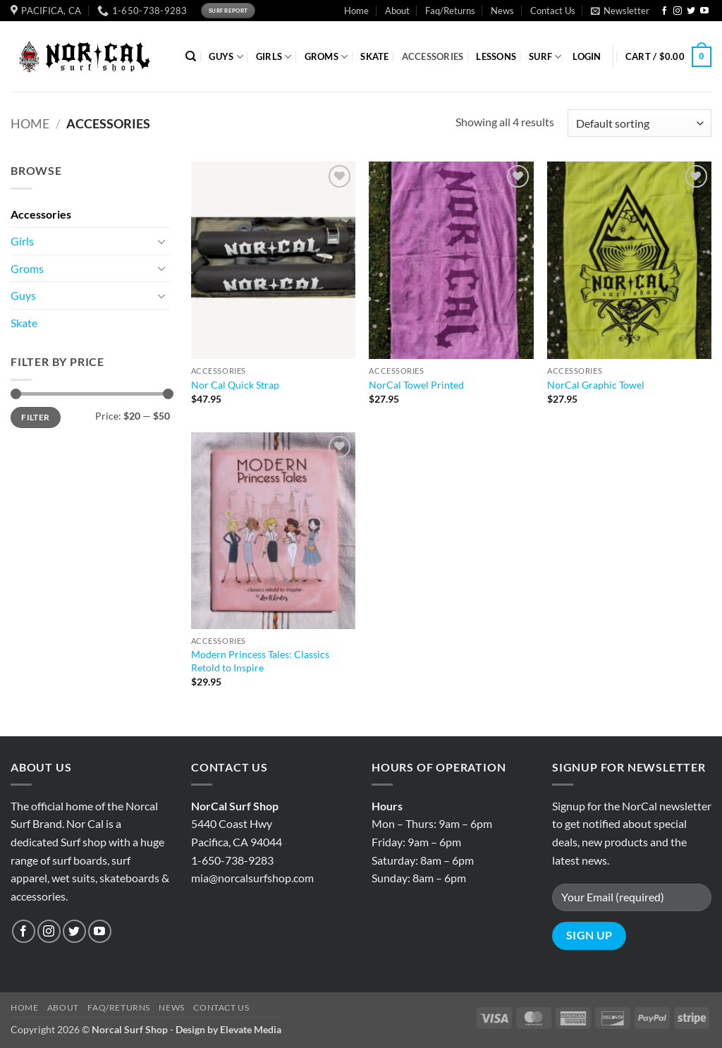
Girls (22, 241)
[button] (620, 10)
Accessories (41, 214)
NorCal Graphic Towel (595, 385)
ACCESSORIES (433, 56)
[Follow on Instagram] (677, 11)
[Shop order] (639, 123)
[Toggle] (161, 241)
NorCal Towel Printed (416, 385)
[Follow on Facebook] (664, 11)
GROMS (326, 56)
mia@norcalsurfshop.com (252, 877)
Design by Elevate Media (228, 1029)
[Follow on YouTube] (704, 11)
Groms (27, 268)
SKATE (374, 56)
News (502, 10)
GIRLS (274, 56)
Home (356, 10)
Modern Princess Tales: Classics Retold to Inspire (260, 661)
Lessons (496, 56)
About (397, 10)
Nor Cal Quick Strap (235, 385)
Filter (35, 417)
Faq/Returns (450, 10)
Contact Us (552, 10)
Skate (24, 322)
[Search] (190, 56)
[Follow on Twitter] (691, 11)
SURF (545, 56)
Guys (23, 295)
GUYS (226, 56)
